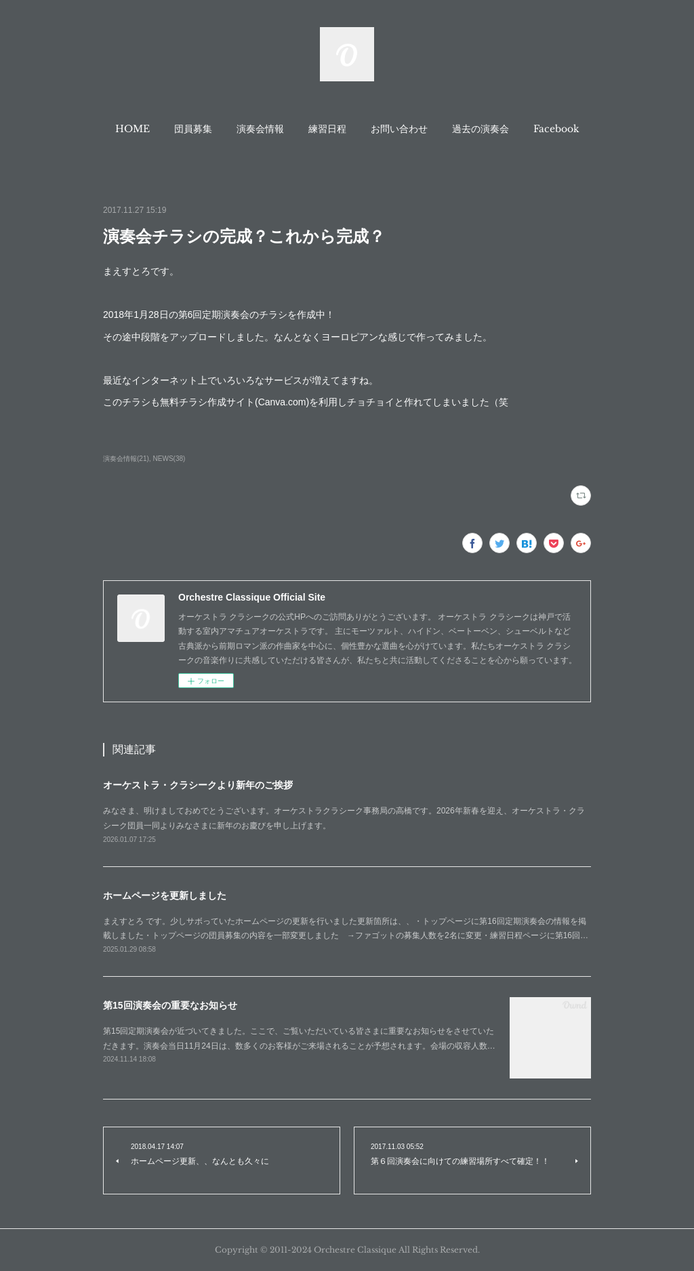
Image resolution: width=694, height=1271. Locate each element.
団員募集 (193, 129)
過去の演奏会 (480, 129)
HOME (132, 129)
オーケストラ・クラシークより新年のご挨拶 (198, 785)
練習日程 (327, 129)
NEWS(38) (169, 458)
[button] (132, 128)
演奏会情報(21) (126, 458)
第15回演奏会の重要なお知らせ (170, 1005)
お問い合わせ (399, 129)
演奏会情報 (260, 129)
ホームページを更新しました (164, 895)
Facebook (556, 129)
